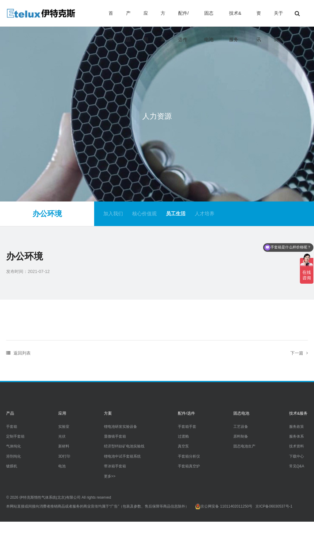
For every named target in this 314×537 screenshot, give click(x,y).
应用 (146, 18)
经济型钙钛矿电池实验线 (124, 446)
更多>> (110, 476)
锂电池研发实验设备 (120, 426)
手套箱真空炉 (189, 466)
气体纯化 (13, 446)
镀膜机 (11, 466)
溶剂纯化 (13, 456)
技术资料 (296, 446)
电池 (62, 466)
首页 (111, 18)
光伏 (62, 436)
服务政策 (296, 426)
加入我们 (113, 213)
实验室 (63, 426)
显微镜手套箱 (115, 436)
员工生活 (176, 213)
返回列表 (18, 353)
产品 (128, 18)
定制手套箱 (15, 436)
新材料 (63, 446)
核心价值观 (144, 213)
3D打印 (64, 456)
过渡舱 (183, 436)
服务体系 (296, 436)
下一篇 (299, 353)
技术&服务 (235, 18)
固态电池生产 (244, 446)
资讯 (258, 18)
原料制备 (240, 436)
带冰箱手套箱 (115, 466)
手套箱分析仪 (189, 456)
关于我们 (278, 18)
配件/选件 (183, 18)
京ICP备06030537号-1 (273, 506)
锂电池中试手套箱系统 (122, 456)
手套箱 (11, 426)
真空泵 (183, 446)
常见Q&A (296, 466)
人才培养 (204, 213)
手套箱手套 (187, 426)
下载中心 (296, 456)
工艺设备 (240, 426)
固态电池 (208, 18)
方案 (163, 18)
